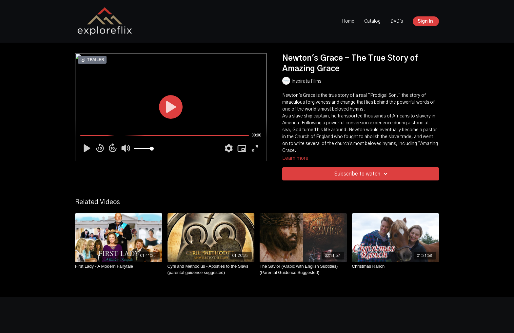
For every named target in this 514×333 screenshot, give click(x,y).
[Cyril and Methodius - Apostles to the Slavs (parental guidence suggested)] (211, 269)
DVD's (396, 21)
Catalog (372, 21)
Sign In (425, 21)
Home (348, 21)
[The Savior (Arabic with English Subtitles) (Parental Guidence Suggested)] (303, 269)
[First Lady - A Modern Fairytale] (118, 266)
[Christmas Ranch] (395, 266)
